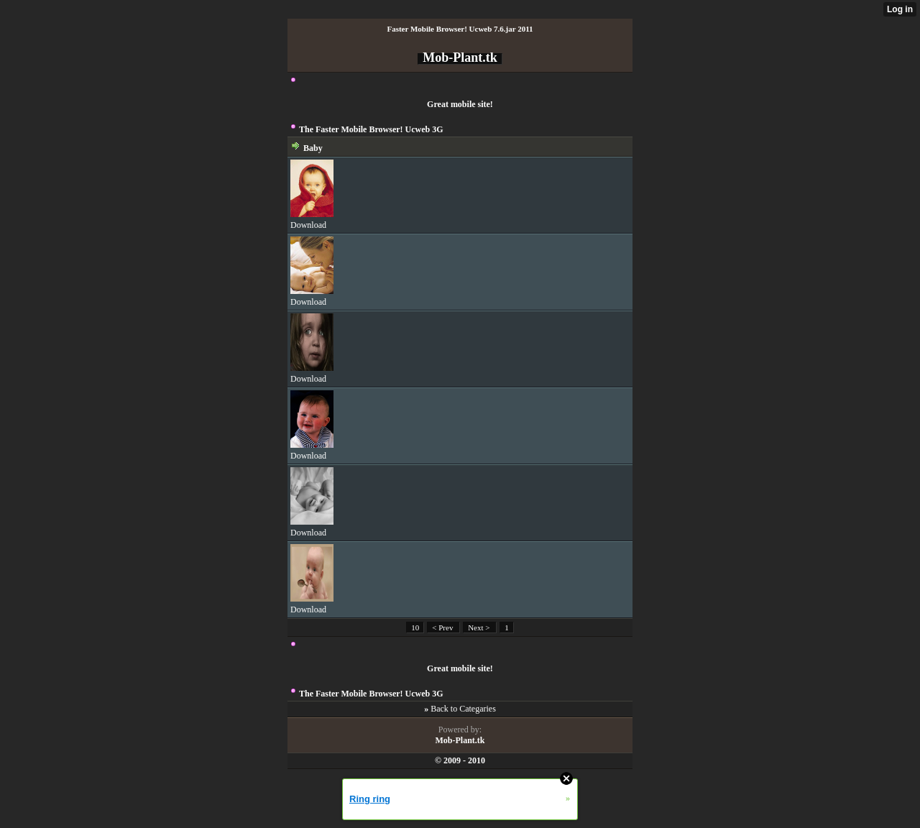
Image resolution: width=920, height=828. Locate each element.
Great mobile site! (460, 104)
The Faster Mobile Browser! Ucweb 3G (371, 129)
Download (308, 225)
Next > (480, 627)
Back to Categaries (463, 709)
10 (415, 627)
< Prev (443, 627)
